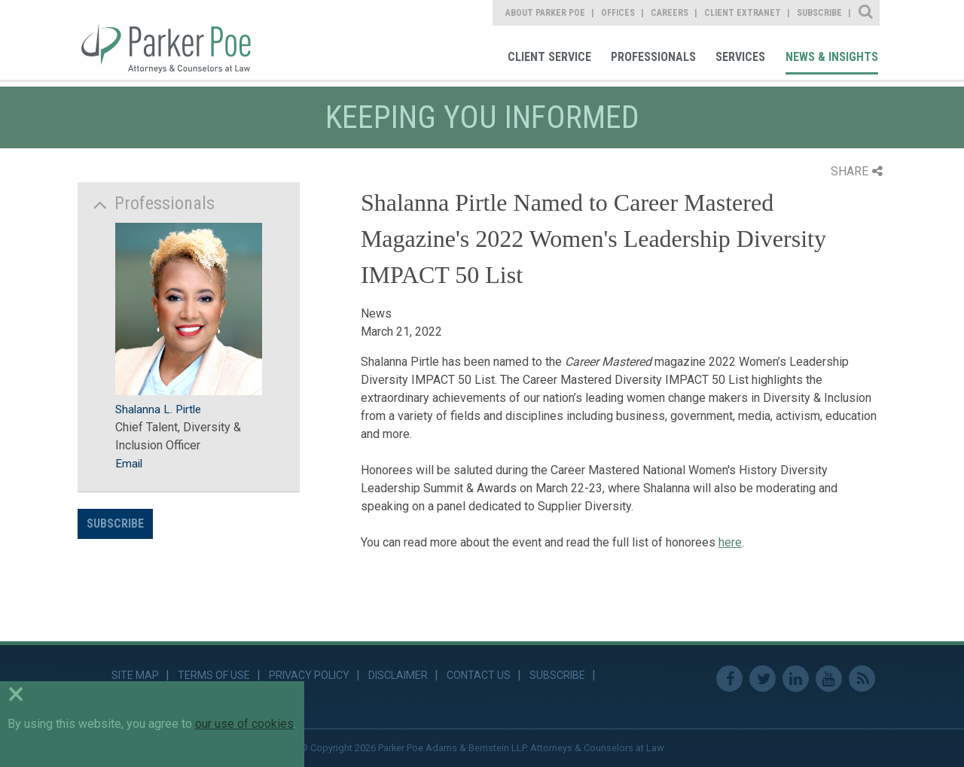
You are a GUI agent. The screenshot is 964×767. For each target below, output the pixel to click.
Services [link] (740, 57)
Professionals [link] (653, 57)
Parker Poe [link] (175, 40)
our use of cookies (244, 724)
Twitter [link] (762, 678)
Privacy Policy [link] (309, 675)
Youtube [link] (829, 678)
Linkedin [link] (795, 678)
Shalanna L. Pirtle (158, 409)
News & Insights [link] (832, 57)
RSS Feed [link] (862, 678)
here (730, 542)
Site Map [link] (135, 675)
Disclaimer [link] (398, 675)
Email (128, 463)
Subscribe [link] (819, 13)
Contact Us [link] (479, 675)
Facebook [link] (729, 678)
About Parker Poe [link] (545, 13)
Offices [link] (618, 13)
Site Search (866, 13)
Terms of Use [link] (214, 675)
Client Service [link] (549, 57)
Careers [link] (669, 13)
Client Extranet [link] (742, 13)
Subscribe (115, 523)
